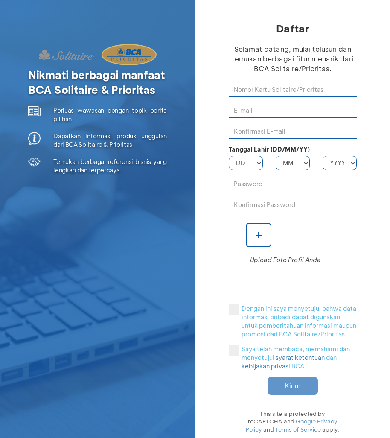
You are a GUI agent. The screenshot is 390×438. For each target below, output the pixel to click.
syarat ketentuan (300, 357)
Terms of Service (298, 429)
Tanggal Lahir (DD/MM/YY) (269, 149)
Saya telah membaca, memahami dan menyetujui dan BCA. (289, 357)
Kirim (292, 386)
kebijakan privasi (266, 366)
